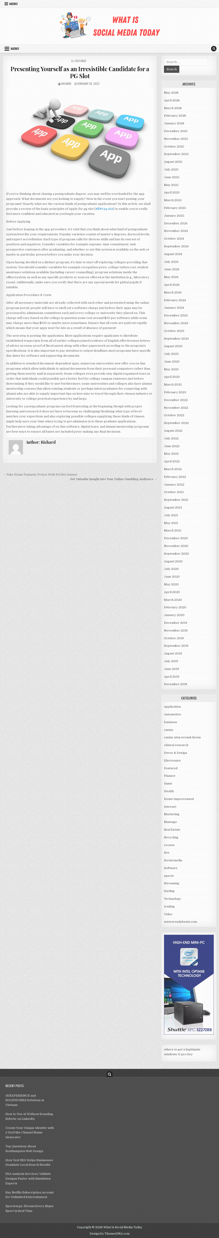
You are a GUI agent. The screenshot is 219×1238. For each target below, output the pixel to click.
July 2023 (171, 354)
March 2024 (173, 292)
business (170, 722)
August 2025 (173, 161)
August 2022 (173, 430)
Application (172, 706)
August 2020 (173, 561)
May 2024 (171, 277)
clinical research (176, 745)
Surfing (169, 891)
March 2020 (173, 599)
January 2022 (174, 484)
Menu (13, 4)
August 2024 (173, 254)
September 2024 (176, 246)
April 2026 (172, 100)
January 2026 (174, 123)
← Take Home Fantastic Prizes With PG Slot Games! (39, 474)
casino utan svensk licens (182, 737)
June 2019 (171, 669)
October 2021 (174, 492)
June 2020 (172, 576)
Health (169, 791)
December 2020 (176, 538)
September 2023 (176, 338)
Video (168, 914)
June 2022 (171, 446)
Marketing (171, 814)
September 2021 (176, 499)
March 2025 (173, 200)
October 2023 (174, 331)
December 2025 (176, 131)
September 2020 (176, 553)
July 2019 (171, 661)
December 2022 (176, 400)
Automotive (172, 714)
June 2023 (171, 361)
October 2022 (174, 415)
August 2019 (173, 653)
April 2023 (172, 376)
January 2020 (174, 615)
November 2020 (176, 546)
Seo (166, 852)
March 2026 (173, 108)
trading (169, 906)
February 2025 (175, 208)
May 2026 (171, 92)
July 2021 (171, 515)
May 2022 (171, 453)
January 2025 (174, 215)
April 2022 (172, 461)
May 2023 (171, 369)
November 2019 (176, 630)
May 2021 (171, 523)
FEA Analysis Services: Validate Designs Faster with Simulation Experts (28, 1178)
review (169, 845)
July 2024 (171, 261)
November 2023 (176, 323)
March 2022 (173, 469)
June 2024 (171, 269)
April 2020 (172, 592)
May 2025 (171, 185)
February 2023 (175, 392)
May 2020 (171, 584)
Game (168, 783)
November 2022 (176, 407)
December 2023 (176, 315)
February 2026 (175, 115)
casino (168, 730)
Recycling (171, 837)
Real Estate (172, 829)
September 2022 (176, 423)
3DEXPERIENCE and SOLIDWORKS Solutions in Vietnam (24, 1100)
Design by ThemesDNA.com (109, 1233)
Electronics (172, 760)
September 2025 (176, 154)
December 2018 (175, 684)
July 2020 (171, 569)
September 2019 (176, 645)
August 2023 (173, 346)
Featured (80, 61)
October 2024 (174, 238)
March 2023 (173, 384)
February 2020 (175, 607)
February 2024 (175, 300)
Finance (169, 775)
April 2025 (172, 192)
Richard (66, 83)
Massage (170, 822)
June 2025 (171, 177)
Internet (170, 806)
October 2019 (174, 638)
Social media (173, 860)
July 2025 (171, 169)
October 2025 (174, 146)
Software (170, 868)
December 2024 (175, 223)
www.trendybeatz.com (180, 921)
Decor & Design (175, 752)
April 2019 (171, 676)
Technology (172, 898)
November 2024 (176, 231)
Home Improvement (179, 799)
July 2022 (171, 438)
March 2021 (172, 530)
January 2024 (174, 307)
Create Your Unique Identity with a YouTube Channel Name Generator (29, 1132)
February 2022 (175, 477)
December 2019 (175, 622)
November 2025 (176, 138)
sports (169, 875)
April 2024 (171, 284)
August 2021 (173, 507)
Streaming (171, 883)
